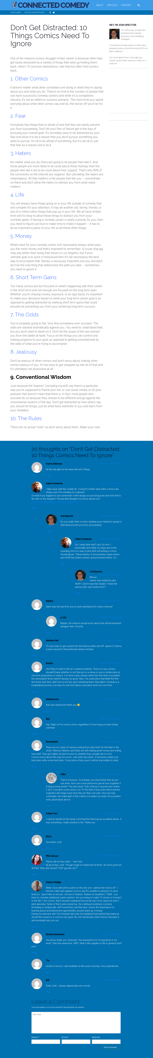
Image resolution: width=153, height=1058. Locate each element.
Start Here (15, 12)
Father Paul (51, 813)
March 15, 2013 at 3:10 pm (111, 464)
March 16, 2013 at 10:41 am (111, 856)
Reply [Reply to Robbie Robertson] (34, 952)
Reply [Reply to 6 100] (49, 632)
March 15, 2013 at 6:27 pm (111, 719)
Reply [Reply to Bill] (49, 991)
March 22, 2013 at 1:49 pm (111, 960)
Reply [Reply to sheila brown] (49, 711)
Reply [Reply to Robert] (34, 691)
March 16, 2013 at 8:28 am (111, 836)
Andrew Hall (52, 640)
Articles (112, 5)
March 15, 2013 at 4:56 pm (111, 516)
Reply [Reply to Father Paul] (34, 828)
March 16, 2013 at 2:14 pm (111, 882)
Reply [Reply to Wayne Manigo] (34, 926)
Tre (47, 960)
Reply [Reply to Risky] (49, 848)
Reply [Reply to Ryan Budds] (34, 766)
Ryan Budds (52, 741)
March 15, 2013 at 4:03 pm (111, 483)
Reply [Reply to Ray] (34, 733)
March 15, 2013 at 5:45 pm (111, 539)
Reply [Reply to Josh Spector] (49, 531)
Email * (65, 1037)
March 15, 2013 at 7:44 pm (111, 742)
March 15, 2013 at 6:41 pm (111, 575)
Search (139, 5)
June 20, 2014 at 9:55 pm (112, 980)
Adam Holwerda (54, 483)
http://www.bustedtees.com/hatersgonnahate (54, 502)
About (99, 5)
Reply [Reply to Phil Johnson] (34, 874)
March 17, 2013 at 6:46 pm (111, 934)
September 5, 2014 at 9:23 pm (110, 774)
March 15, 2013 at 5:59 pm (111, 617)
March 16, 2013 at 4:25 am (111, 601)
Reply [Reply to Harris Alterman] (49, 475)
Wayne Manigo (53, 882)
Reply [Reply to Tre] (49, 972)
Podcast (126, 5)
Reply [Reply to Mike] (49, 805)
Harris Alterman (54, 463)
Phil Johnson (52, 855)
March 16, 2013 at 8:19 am (111, 813)
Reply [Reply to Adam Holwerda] (34, 508)
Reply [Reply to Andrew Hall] (34, 655)
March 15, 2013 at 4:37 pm (111, 663)
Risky (48, 836)
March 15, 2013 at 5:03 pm (111, 699)
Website (96, 1037)
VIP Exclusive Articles (34, 12)
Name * (35, 1037)
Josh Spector (66, 515)
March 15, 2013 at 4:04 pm (111, 640)
